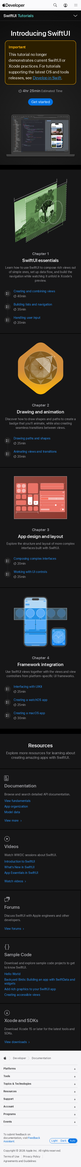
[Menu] (76, 5)
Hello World (12, 974)
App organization (16, 806)
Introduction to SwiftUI (19, 861)
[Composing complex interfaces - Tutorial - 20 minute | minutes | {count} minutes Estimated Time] (45, 561)
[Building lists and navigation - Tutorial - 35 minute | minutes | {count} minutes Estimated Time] (45, 306)
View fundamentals (17, 801)
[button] (55, 5)
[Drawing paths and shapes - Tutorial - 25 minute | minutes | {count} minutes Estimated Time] (45, 440)
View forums (14, 928)
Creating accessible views (22, 994)
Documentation (41, 1058)
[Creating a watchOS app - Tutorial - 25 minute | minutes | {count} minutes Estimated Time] (45, 702)
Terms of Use (11, 1156)
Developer (19, 1058)
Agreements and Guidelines (19, 1161)
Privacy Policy (31, 1156)
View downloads (17, 1042)
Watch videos (15, 881)
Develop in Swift (47, 77)
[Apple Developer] (13, 5)
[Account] (65, 5)
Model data (12, 812)
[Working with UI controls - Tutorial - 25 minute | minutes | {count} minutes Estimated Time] (45, 574)
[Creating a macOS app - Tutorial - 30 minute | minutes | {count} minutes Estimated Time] (45, 715)
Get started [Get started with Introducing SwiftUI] (40, 102)
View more (13, 820)
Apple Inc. (32, 1150)
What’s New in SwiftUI (19, 867)
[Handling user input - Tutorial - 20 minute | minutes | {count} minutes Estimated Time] (45, 320)
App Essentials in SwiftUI (21, 872)
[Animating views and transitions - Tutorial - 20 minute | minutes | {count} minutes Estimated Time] (45, 454)
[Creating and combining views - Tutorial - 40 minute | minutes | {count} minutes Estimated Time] (45, 293)
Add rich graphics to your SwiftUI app (30, 989)
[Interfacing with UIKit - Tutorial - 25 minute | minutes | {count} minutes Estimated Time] (45, 689)
